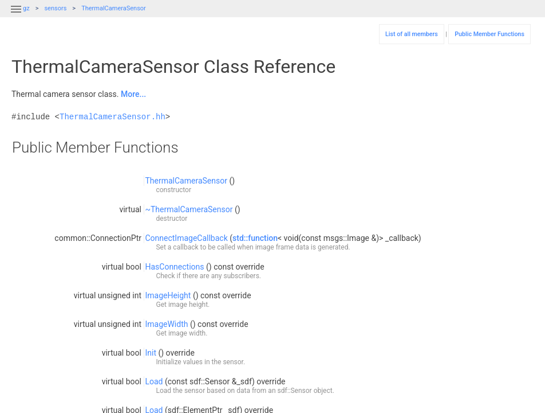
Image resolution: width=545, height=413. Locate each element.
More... (133, 94)
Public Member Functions (489, 34)
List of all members (411, 34)
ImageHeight (168, 295)
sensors (55, 8)
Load (154, 381)
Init (150, 352)
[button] (16, 16)
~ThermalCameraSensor (188, 209)
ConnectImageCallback (186, 238)
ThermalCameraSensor (113, 8)
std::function (255, 238)
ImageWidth (166, 324)
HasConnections (174, 266)
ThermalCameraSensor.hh (112, 116)
